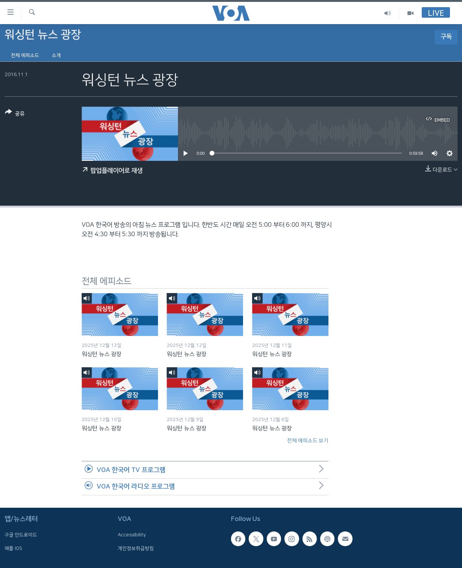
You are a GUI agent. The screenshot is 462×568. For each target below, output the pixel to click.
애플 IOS (13, 548)
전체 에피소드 (25, 55)
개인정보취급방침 (136, 548)
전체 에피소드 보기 (307, 441)
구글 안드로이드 (21, 535)
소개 (56, 55)
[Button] (15, 114)
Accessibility (132, 535)
